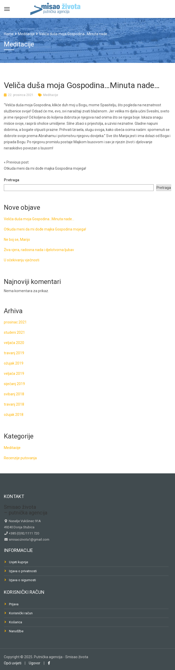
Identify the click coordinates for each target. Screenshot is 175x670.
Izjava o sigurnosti (22, 580)
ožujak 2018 (13, 415)
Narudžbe (16, 631)
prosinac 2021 (15, 322)
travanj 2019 (14, 353)
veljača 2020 (14, 343)
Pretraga (11, 180)
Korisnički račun (21, 613)
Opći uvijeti (12, 663)
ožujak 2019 (13, 363)
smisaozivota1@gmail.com (28, 539)
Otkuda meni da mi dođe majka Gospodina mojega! (45, 229)
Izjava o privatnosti (23, 571)
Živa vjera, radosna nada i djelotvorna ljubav (39, 250)
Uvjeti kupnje (18, 562)
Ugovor (34, 663)
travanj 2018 (14, 404)
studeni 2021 (14, 332)
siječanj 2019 (14, 384)
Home (9, 34)
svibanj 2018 (14, 394)
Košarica (15, 622)
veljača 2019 (14, 373)
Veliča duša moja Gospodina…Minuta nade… (39, 219)
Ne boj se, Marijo (17, 239)
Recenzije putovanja (20, 458)
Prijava (14, 604)
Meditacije (50, 95)
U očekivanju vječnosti (21, 260)
